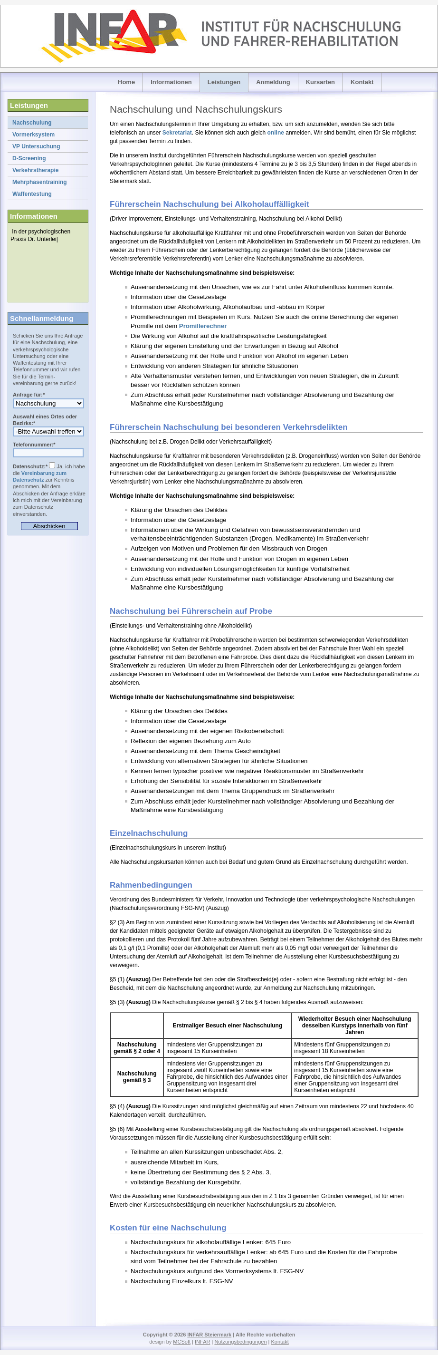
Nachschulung (32, 122)
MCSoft (181, 1342)
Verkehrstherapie (35, 170)
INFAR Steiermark (209, 1334)
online (275, 132)
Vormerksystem (33, 134)
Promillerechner (203, 325)
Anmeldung (273, 82)
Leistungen (224, 82)
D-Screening (29, 158)
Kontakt (362, 82)
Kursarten (320, 82)
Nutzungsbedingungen (240, 1342)
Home (126, 82)
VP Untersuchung (36, 146)
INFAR (202, 1342)
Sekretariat (177, 132)
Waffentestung (32, 194)
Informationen (171, 82)
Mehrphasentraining (39, 182)
